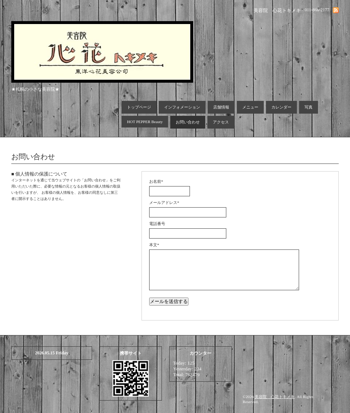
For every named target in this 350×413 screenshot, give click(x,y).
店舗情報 (221, 107)
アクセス (221, 122)
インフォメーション (182, 107)
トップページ (139, 107)
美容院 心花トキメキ (275, 396)
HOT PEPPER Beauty (145, 121)
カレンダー (281, 107)
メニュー (250, 107)
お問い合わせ (188, 122)
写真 (309, 107)
